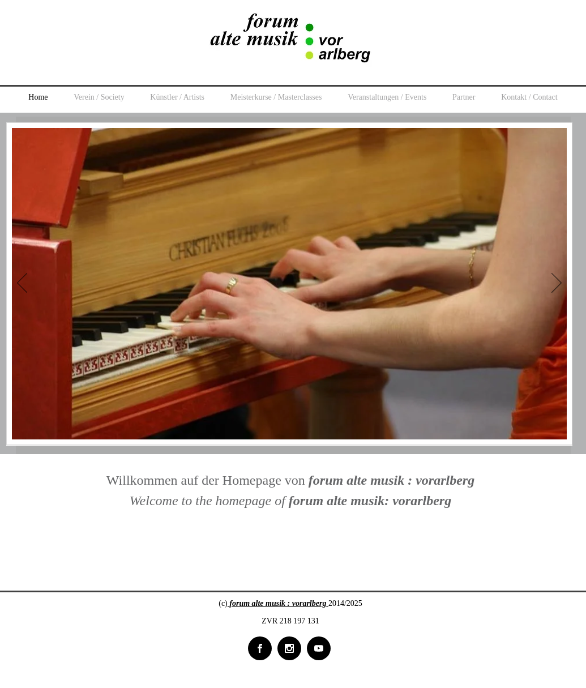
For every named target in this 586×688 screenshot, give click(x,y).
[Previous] (22, 283)
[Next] (556, 283)
